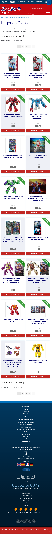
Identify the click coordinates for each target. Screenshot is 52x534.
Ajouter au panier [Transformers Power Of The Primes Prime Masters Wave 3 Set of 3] (38, 335)
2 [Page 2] (22, 47)
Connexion (7, 13)
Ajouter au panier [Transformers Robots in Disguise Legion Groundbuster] (38, 130)
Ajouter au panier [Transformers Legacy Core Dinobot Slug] (38, 171)
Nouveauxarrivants (4, 1)
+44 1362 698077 (19, 488)
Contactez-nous (4, 13)
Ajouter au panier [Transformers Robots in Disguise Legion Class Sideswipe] (38, 89)
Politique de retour (26, 449)
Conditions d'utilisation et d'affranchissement (26, 447)
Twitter (23, 477)
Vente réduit (30, 1)
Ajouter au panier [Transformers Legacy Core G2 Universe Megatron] (13, 212)
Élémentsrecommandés (12, 1)
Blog (26, 438)
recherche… (31, 31)
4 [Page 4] (29, 47)
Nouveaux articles (26, 425)
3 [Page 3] (26, 47)
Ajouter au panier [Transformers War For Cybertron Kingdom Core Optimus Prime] (38, 212)
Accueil (2, 13)
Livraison (26, 445)
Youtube (28, 477)
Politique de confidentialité (26, 459)
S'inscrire (26, 414)
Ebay (33, 477)
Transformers (38, 1)
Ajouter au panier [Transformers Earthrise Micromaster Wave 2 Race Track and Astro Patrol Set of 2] (13, 253)
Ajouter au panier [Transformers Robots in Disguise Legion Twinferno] (13, 130)
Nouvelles (11, 13)
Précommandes (22, 1)
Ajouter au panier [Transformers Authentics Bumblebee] (38, 376)
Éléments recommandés (26, 422)
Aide (26, 454)
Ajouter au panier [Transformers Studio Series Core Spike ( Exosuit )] (38, 253)
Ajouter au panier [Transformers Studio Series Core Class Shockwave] (13, 171)
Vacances (26, 461)
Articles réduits (26, 427)
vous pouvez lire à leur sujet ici (30, 529)
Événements (26, 434)
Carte (26, 505)
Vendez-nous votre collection (26, 429)
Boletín (26, 431)
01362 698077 (26, 485)
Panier (26, 416)
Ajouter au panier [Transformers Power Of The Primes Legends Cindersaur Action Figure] (13, 294)
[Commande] (12, 36)
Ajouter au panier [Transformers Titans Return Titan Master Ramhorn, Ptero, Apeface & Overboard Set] (13, 376)
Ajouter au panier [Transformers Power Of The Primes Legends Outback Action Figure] (38, 294)
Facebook (18, 477)
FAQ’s (26, 452)
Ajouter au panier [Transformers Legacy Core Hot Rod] (13, 335)
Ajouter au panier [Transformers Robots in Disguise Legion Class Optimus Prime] (13, 89)
